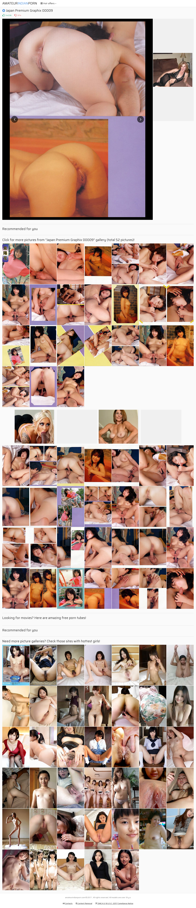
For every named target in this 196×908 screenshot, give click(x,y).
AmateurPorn (19, 3)
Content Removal (84, 903)
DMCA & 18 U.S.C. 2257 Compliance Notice (114, 903)
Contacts (68, 903)
